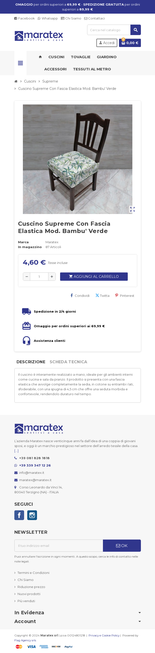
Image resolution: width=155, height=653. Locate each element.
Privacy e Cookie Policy (104, 635)
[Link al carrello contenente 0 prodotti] (130, 43)
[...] (16, 451)
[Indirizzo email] (58, 546)
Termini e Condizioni (33, 573)
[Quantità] (39, 276)
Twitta (102, 295)
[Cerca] (114, 30)
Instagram (32, 515)
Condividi (80, 295)
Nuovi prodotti (29, 594)
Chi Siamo (71, 18)
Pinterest (124, 295)
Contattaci (94, 18)
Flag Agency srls (25, 640)
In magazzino (30, 247)
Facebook (24, 18)
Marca (23, 242)
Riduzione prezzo (31, 587)
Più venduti (26, 601)
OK (122, 545)
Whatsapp (48, 18)
